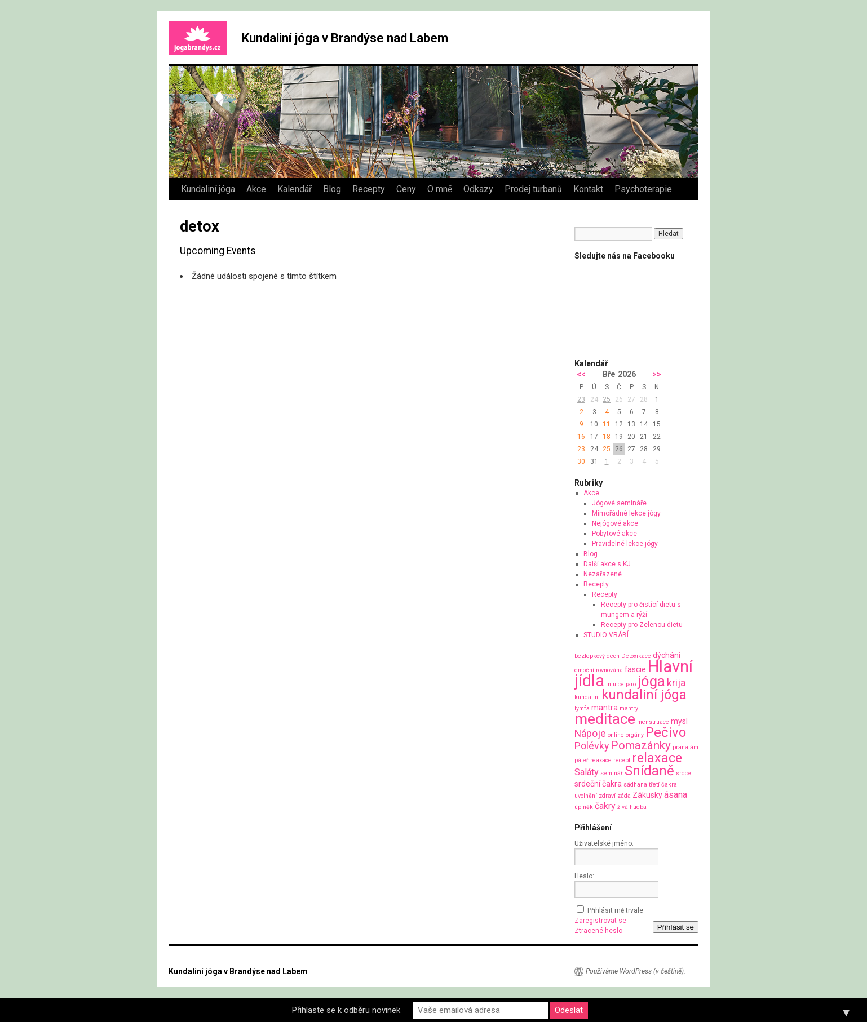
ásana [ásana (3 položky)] (675, 794)
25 (607, 399)
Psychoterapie (643, 189)
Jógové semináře (619, 503)
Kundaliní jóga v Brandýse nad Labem (345, 38)
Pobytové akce (614, 533)
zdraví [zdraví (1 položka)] (607, 795)
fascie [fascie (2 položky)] (635, 669)
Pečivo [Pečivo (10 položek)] (665, 732)
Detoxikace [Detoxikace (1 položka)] (636, 656)
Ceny (406, 189)
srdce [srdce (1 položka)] (683, 773)
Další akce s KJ (607, 564)
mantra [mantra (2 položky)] (604, 707)
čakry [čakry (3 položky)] (605, 806)
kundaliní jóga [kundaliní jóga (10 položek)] (644, 695)
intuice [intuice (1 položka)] (615, 684)
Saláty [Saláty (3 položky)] (586, 772)
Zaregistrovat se (600, 921)
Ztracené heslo (598, 931)
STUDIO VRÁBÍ (606, 635)
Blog (332, 189)
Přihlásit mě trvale (615, 910)
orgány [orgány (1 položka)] (635, 735)
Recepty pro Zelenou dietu (642, 625)
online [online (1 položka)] (616, 735)
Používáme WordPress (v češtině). (635, 971)
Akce (256, 189)
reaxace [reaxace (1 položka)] (601, 760)
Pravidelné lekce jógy (625, 544)
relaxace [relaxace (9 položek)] (657, 758)
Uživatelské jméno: (604, 843)
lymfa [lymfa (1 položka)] (582, 708)
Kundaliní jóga (208, 189)
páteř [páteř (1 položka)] (581, 760)
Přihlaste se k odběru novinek (346, 1010)
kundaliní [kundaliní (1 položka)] (587, 697)
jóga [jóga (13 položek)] (651, 681)
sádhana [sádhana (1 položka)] (635, 784)
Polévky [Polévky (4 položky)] (591, 746)
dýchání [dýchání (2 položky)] (666, 655)
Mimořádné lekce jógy (626, 513)
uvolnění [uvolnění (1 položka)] (585, 795)
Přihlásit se (675, 927)
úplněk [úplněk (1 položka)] (583, 807)
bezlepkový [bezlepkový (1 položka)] (589, 656)
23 (581, 399)
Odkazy (478, 189)
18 (607, 437)
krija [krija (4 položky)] (676, 682)
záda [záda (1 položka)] (624, 795)
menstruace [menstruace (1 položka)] (653, 722)
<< (581, 374)
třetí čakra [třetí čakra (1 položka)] (663, 784)
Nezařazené (602, 574)
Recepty (368, 189)
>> (656, 374)
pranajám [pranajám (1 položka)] (685, 747)
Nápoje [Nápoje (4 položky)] (590, 733)
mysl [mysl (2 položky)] (679, 721)
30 (581, 461)
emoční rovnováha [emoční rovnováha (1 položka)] (598, 670)
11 (607, 424)
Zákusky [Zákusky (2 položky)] (647, 794)
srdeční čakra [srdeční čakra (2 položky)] (598, 783)
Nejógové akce (615, 523)
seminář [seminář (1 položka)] (611, 773)
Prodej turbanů (533, 189)
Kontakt (588, 189)
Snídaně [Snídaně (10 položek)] (649, 771)
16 (581, 437)
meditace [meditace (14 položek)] (604, 718)
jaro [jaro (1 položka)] (631, 684)
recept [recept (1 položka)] (621, 760)
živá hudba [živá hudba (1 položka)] (632, 807)
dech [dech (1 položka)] (613, 656)
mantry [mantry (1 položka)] (629, 708)
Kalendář (294, 189)
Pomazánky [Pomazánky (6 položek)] (641, 745)
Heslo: (584, 876)
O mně (439, 189)
